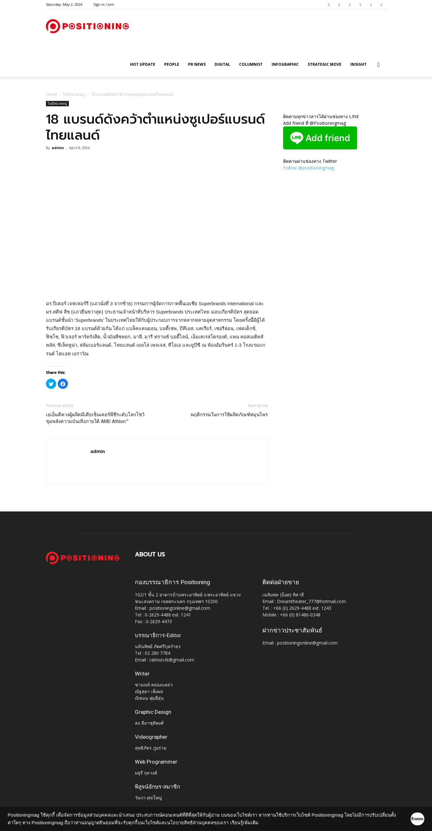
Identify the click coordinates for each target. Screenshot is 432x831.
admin (58, 147)
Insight (358, 64)
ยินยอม (407, 819)
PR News (197, 64)
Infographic (285, 64)
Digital (222, 64)
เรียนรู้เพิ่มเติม (271, 822)
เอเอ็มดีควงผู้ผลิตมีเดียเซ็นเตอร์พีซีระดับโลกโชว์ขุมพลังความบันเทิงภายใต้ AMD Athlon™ (95, 418)
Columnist (251, 64)
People (171, 64)
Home (51, 94)
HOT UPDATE (142, 64)
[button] (378, 65)
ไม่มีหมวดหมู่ (74, 94)
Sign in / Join (103, 4)
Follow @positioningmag (308, 168)
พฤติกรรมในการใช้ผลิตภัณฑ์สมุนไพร (229, 415)
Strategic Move (324, 64)
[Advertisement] (156, 283)
